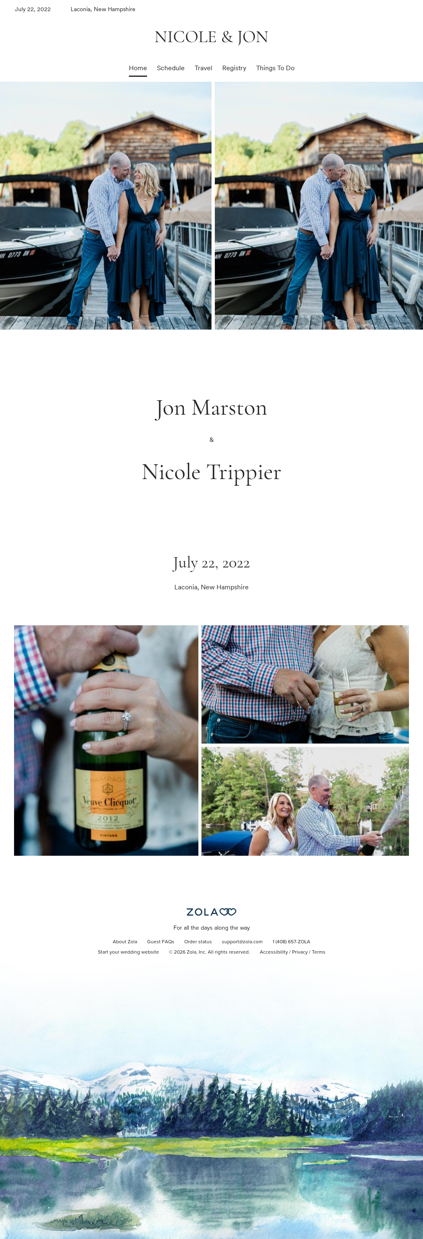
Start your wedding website (128, 952)
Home (138, 68)
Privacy (300, 952)
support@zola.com (242, 942)
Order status (198, 942)
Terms (319, 952)
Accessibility (274, 952)
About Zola (125, 942)
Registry (234, 68)
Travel (203, 68)
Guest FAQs (160, 942)
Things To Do (275, 68)
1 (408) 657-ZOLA (291, 942)
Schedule (171, 68)
